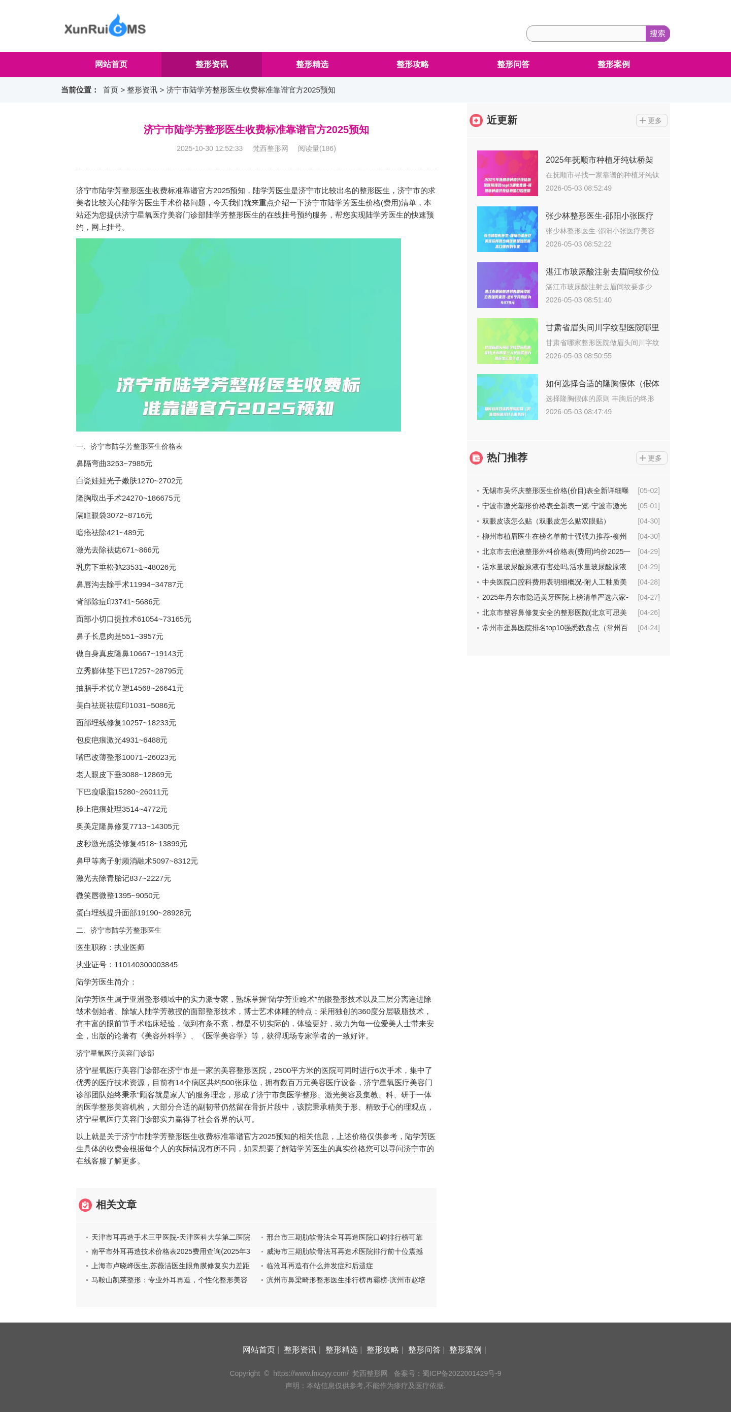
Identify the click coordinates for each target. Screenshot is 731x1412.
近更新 (502, 120)
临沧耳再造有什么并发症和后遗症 (320, 1266)
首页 (110, 89)
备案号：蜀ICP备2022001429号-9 (448, 1373)
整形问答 (513, 64)
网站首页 (111, 64)
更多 (655, 120)
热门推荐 (507, 457)
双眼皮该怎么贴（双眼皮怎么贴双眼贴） (546, 521)
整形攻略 (412, 64)
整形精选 (312, 64)
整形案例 (613, 64)
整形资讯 (211, 64)
